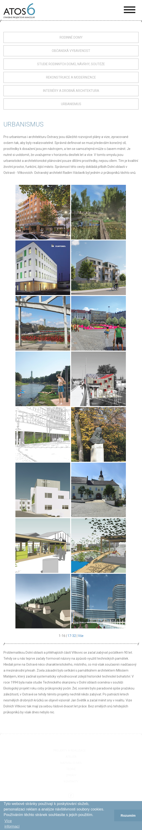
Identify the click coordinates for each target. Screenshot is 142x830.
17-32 (71, 636)
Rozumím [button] (128, 815)
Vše (81, 636)
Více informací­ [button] (12, 823)
